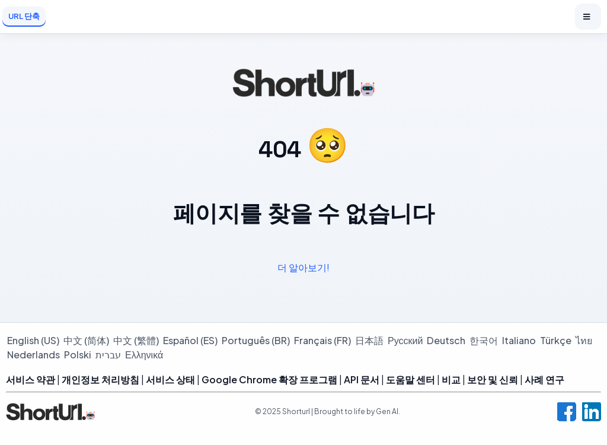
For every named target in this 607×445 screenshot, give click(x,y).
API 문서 (361, 379)
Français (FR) (322, 340)
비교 (451, 379)
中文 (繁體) (136, 340)
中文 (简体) (86, 340)
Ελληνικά (144, 354)
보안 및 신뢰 (492, 379)
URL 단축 (24, 16)
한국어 (483, 340)
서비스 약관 (30, 379)
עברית (108, 354)
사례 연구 (544, 379)
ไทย (584, 340)
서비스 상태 (170, 379)
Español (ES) (190, 340)
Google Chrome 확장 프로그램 (269, 379)
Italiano (519, 340)
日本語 (369, 340)
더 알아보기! (303, 267)
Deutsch (446, 340)
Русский (405, 340)
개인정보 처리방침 (100, 379)
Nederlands (33, 354)
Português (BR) (256, 340)
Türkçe (555, 340)
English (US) (33, 340)
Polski (77, 354)
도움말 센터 (410, 379)
